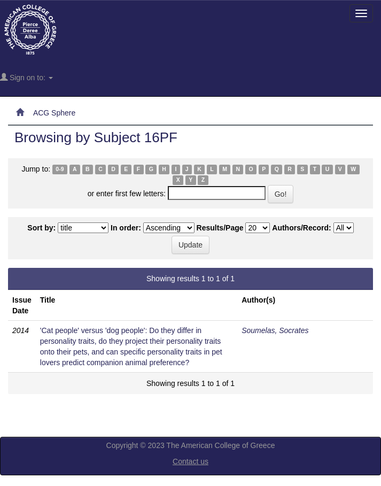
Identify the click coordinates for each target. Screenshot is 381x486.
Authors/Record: (301, 227)
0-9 (60, 169)
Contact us (190, 461)
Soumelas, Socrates (275, 330)
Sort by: (41, 227)
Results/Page (220, 227)
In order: (126, 227)
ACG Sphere (54, 113)
